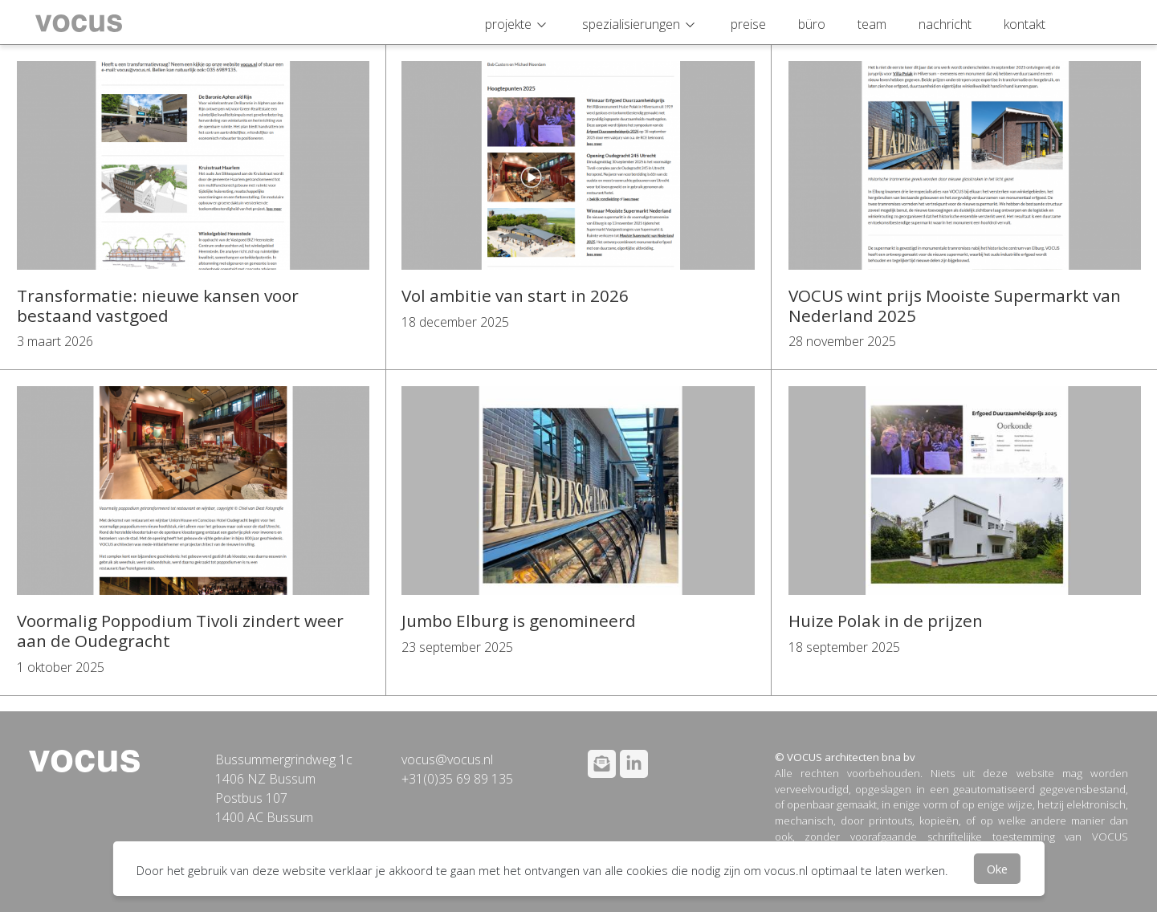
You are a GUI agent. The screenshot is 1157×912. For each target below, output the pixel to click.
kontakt (1024, 24)
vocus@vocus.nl (447, 759)
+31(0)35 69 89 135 (457, 779)
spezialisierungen (631, 24)
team (872, 24)
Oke (997, 869)
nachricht (945, 24)
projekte (508, 24)
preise (748, 24)
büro (811, 24)
